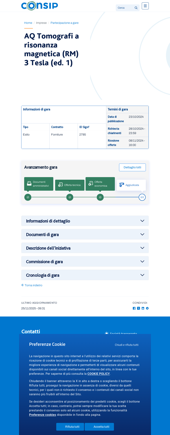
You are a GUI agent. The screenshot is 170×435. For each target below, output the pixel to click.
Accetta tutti (101, 427)
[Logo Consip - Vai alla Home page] (39, 5)
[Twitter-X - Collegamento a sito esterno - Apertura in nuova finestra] (138, 308)
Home (28, 22)
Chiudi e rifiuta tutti (128, 345)
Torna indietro (31, 285)
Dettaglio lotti (132, 167)
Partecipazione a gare (65, 22)
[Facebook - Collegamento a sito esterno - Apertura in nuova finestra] (134, 308)
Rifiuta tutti (72, 427)
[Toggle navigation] (145, 5)
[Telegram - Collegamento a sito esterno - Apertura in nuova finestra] (147, 308)
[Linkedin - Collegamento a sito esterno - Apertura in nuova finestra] (142, 308)
